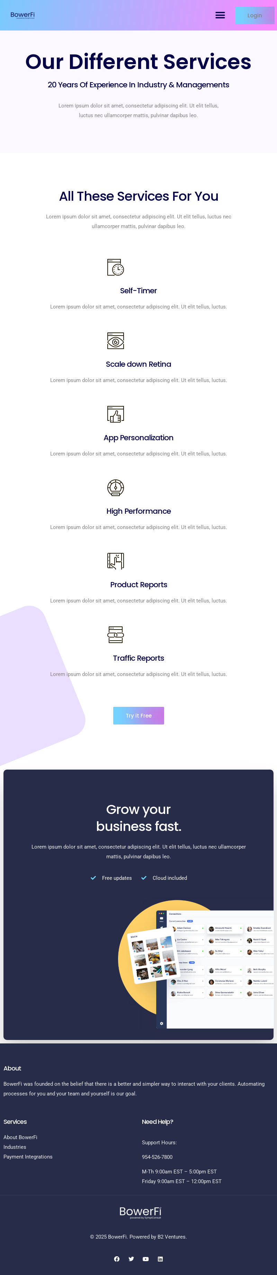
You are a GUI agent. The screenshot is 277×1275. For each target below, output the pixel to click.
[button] (220, 15)
